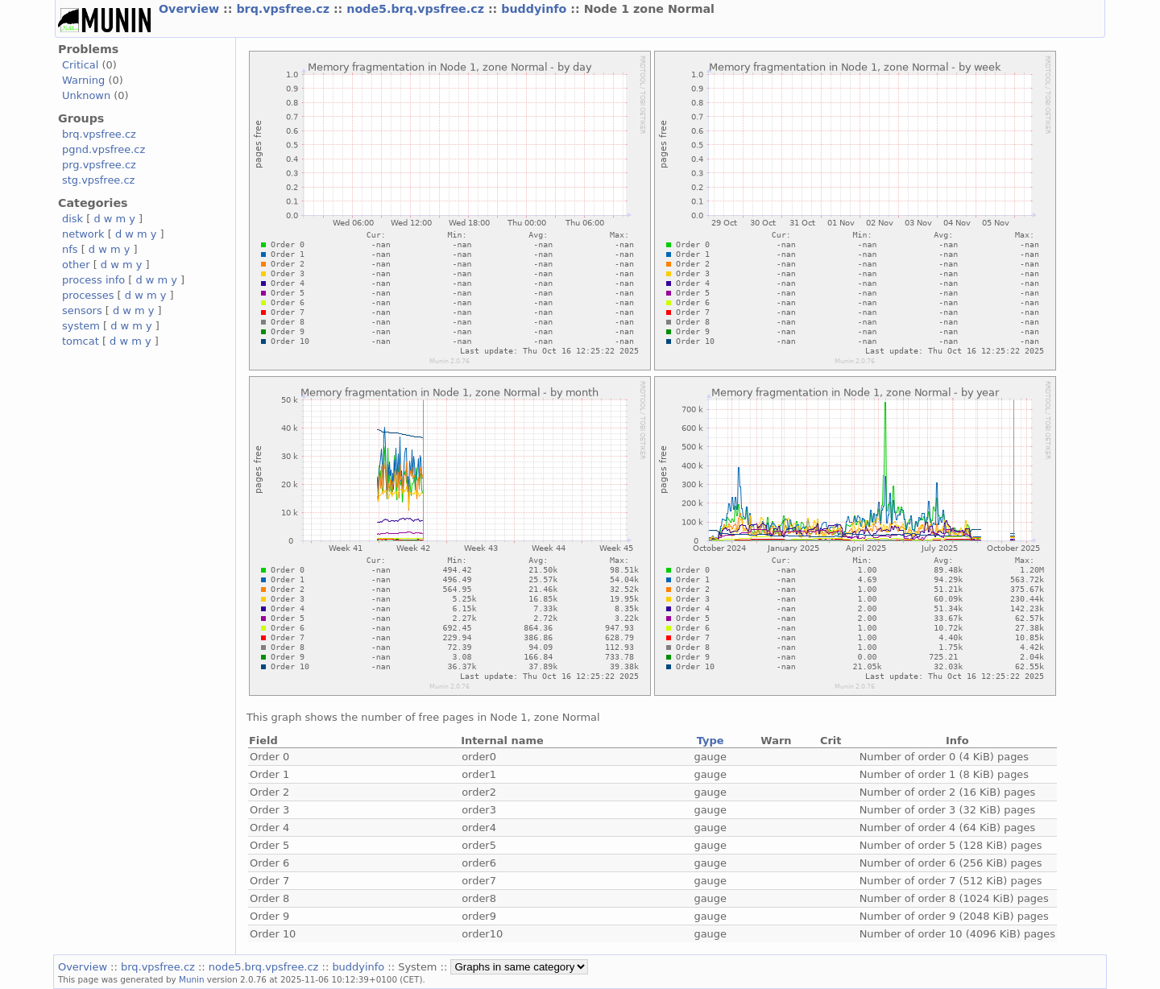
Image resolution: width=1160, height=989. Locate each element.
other (76, 265)
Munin (192, 979)
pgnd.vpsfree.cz (103, 149)
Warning (83, 80)
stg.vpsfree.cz (98, 180)
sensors (82, 310)
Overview (191, 8)
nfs (70, 249)
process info (93, 280)
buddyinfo (535, 8)
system (81, 326)
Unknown (86, 95)
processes (88, 295)
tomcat (80, 341)
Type (710, 741)
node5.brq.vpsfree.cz (417, 8)
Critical (80, 65)
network (83, 234)
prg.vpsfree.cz (99, 165)
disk (72, 219)
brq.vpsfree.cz (285, 8)
